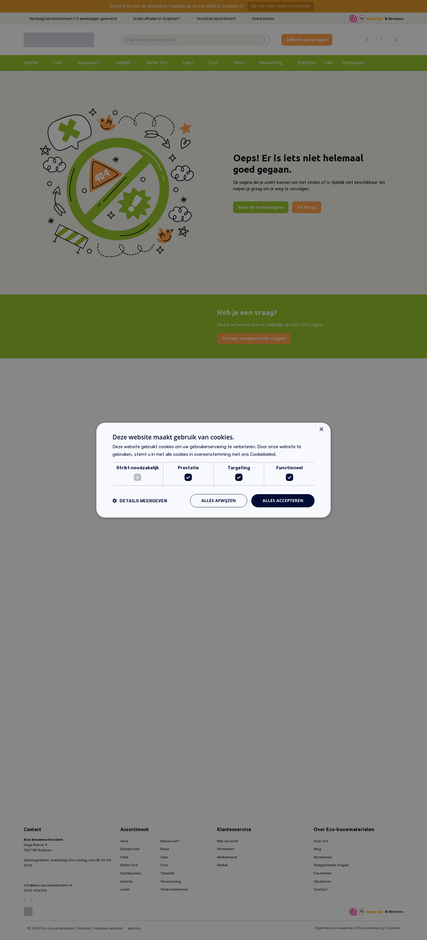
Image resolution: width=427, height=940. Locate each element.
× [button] (321, 429)
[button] (139, 501)
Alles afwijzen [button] (218, 500)
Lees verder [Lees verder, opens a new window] (289, 454)
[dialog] (213, 470)
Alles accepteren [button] (282, 500)
